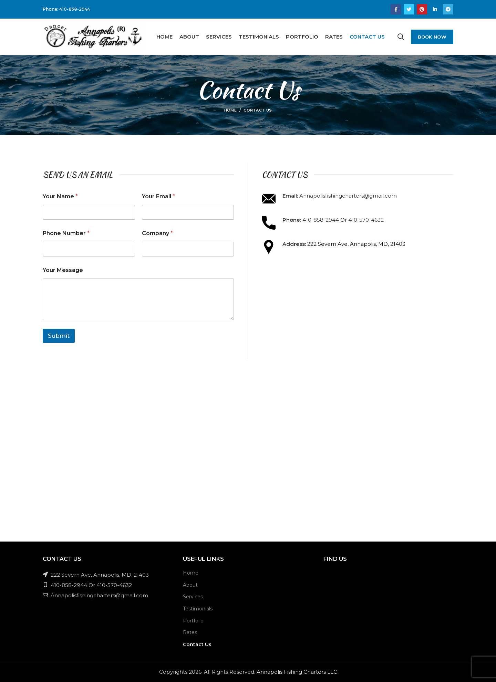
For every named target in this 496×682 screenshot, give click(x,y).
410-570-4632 (366, 220)
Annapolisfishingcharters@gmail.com (348, 195)
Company (157, 233)
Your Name (60, 196)
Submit (59, 335)
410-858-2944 (74, 9)
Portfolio (193, 621)
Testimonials (198, 609)
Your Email (158, 196)
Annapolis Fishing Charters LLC (297, 672)
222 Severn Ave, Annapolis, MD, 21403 (96, 574)
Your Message (63, 270)
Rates (190, 632)
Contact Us (197, 644)
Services (193, 597)
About (190, 585)
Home (230, 110)
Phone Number (66, 233)
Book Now (432, 37)
